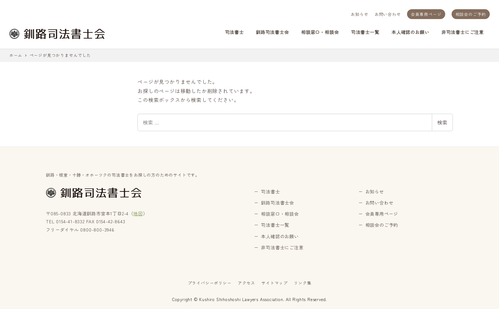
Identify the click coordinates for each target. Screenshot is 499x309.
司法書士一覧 (275, 225)
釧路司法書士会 (277, 202)
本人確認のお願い (280, 236)
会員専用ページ (426, 14)
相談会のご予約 (470, 14)
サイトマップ (274, 283)
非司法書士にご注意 (282, 247)
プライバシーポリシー (210, 283)
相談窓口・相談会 (280, 214)
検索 (442, 122)
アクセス (246, 283)
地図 (138, 213)
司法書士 (270, 191)
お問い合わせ (388, 14)
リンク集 (302, 283)
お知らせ (359, 14)
